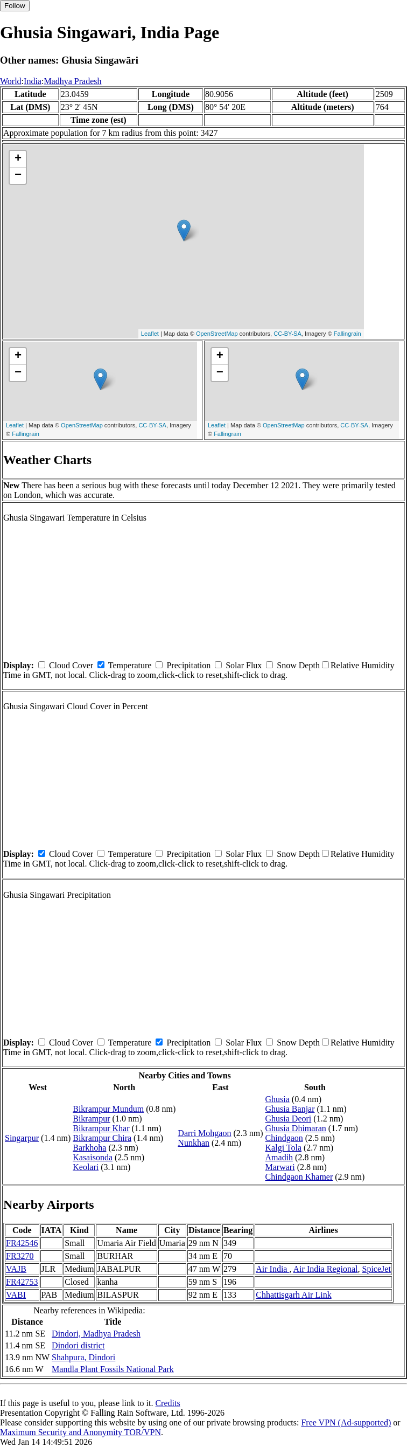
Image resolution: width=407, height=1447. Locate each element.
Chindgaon (284, 1138)
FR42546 (22, 1243)
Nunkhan (193, 1142)
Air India (272, 1268)
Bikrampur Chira (102, 1138)
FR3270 (20, 1256)
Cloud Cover (71, 665)
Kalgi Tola (283, 1147)
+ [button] (18, 159)
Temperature (130, 665)
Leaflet (150, 333)
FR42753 (22, 1281)
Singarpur (22, 1138)
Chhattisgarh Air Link (293, 1294)
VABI (16, 1294)
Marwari (280, 1167)
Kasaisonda (93, 1157)
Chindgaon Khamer (299, 1176)
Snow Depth (298, 665)
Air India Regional (325, 1268)
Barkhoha (89, 1147)
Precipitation (188, 665)
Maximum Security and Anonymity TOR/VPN (80, 1432)
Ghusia (277, 1099)
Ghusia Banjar (290, 1108)
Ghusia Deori (288, 1118)
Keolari (86, 1167)
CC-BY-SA (287, 333)
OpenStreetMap (217, 333)
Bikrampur (91, 1118)
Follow (14, 6)
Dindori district (78, 1345)
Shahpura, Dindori (83, 1357)
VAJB (16, 1268)
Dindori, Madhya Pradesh (96, 1333)
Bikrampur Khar (101, 1128)
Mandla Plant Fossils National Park (113, 1369)
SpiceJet (376, 1268)
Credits (167, 1403)
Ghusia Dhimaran (295, 1128)
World (11, 81)
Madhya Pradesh (72, 81)
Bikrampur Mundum (108, 1108)
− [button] (18, 176)
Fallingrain (347, 333)
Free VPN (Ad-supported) (346, 1422)
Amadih (279, 1157)
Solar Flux (244, 665)
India (32, 81)
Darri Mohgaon (204, 1133)
